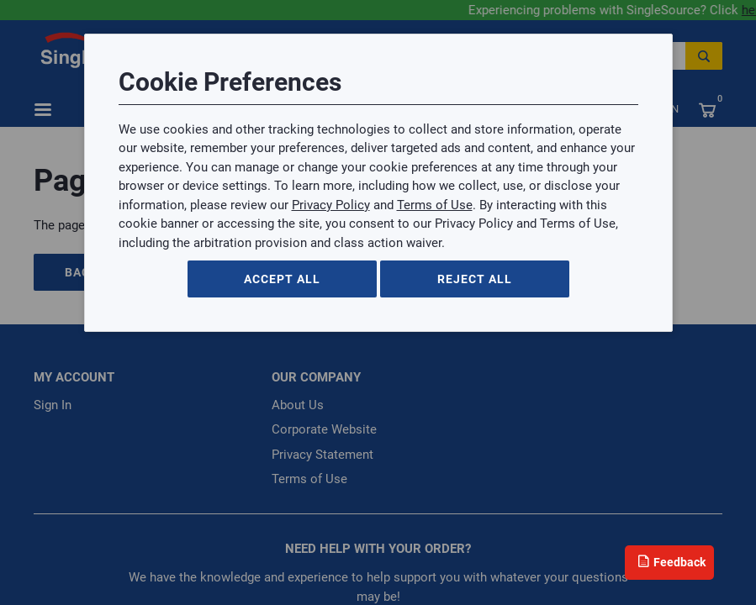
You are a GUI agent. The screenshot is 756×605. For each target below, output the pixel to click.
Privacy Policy (331, 205)
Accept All (282, 279)
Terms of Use (435, 205)
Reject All (474, 279)
